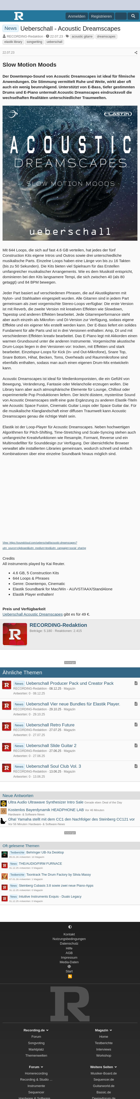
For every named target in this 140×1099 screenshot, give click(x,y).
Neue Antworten (18, 795)
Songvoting (36, 1043)
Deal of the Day (112, 802)
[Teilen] (136, 53)
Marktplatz (36, 1049)
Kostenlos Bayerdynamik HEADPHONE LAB (46, 810)
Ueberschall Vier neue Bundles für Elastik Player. (73, 704)
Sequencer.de (104, 1079)
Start (69, 971)
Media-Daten (69, 962)
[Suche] (133, 16)
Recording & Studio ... (36, 1079)
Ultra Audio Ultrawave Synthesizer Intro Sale (45, 802)
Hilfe (69, 948)
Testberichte (104, 1043)
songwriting (34, 42)
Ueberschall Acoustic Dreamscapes (33, 614)
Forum (36, 1037)
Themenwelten (36, 1055)
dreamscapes (106, 36)
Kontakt (69, 934)
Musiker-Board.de (104, 1073)
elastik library (13, 42)
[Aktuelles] (120, 16)
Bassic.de (104, 1092)
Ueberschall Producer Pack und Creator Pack (69, 683)
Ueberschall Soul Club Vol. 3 (53, 766)
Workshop (103, 1055)
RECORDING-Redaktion (25, 36)
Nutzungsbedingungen (69, 939)
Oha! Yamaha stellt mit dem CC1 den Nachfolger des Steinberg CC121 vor (71, 819)
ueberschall (54, 42)
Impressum (69, 957)
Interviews (103, 1049)
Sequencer (36, 1092)
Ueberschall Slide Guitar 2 (51, 745)
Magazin (69, 688)
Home (103, 1037)
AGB (69, 953)
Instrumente (36, 1086)
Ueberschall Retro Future (50, 725)
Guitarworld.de (103, 1086)
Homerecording (36, 1073)
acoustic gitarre (82, 36)
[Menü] (7, 16)
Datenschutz (69, 943)
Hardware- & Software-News (26, 814)
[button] (70, 927)
